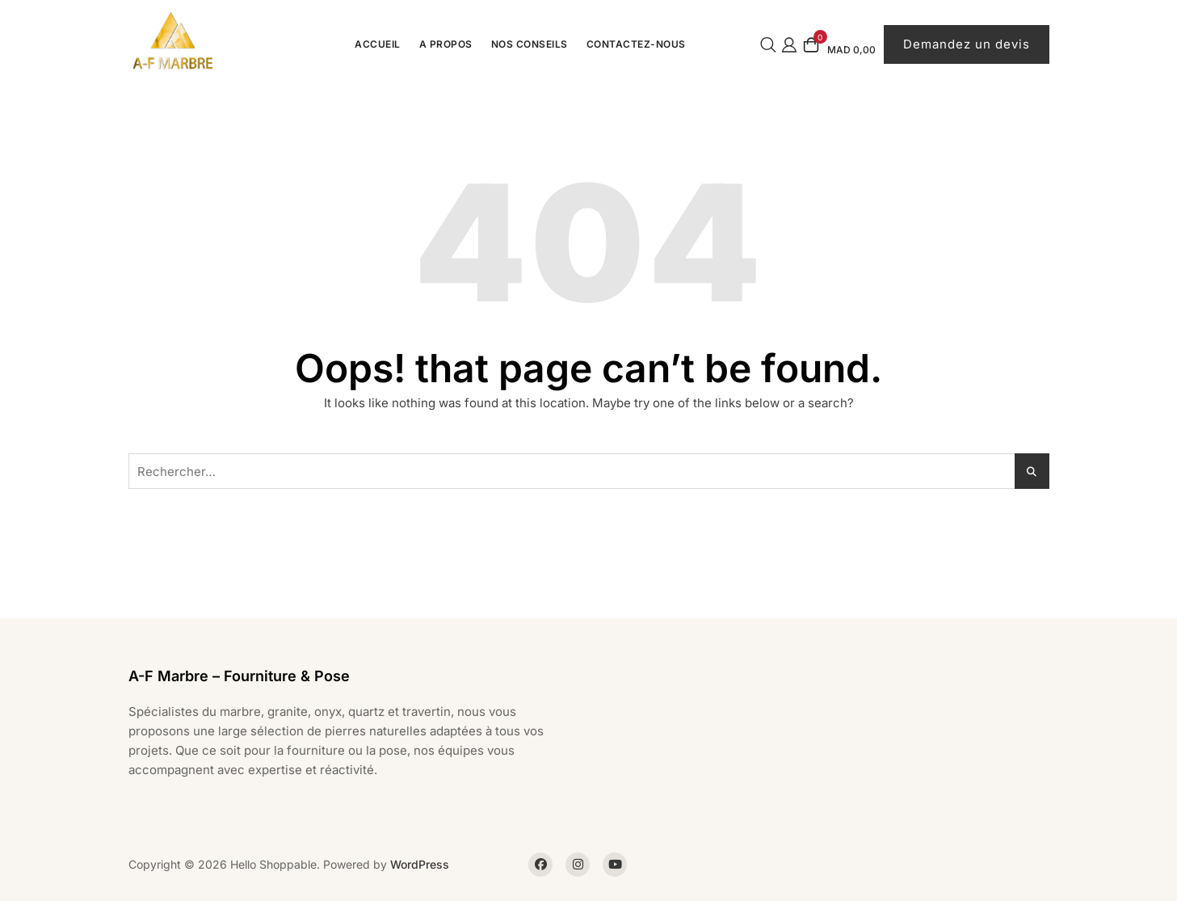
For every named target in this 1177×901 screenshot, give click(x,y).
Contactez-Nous (636, 44)
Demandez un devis (966, 44)
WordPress (419, 864)
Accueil (378, 44)
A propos (446, 44)
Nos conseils (529, 44)
